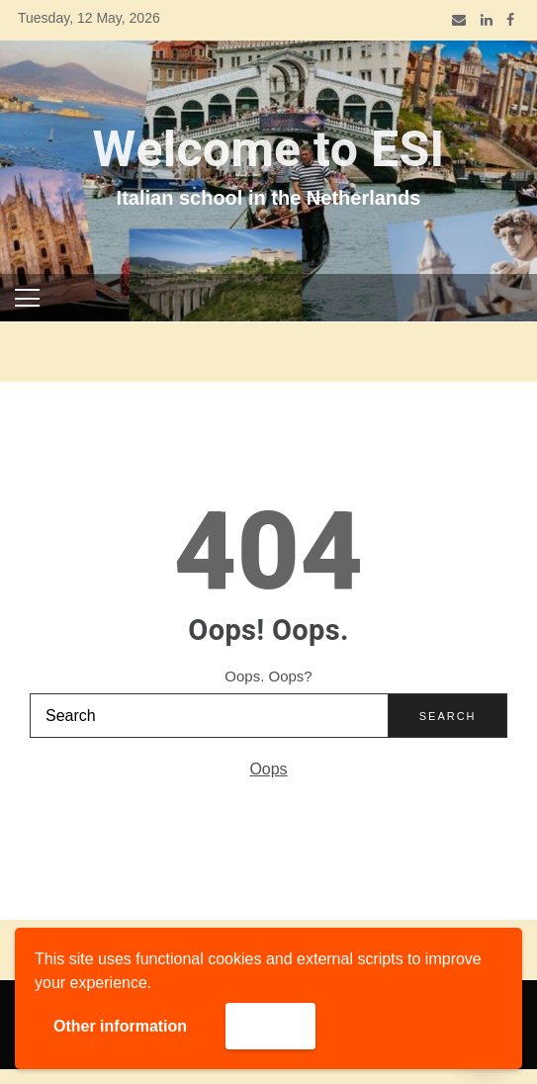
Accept (270, 1025)
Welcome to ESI (268, 151)
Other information (120, 1026)
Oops (268, 769)
